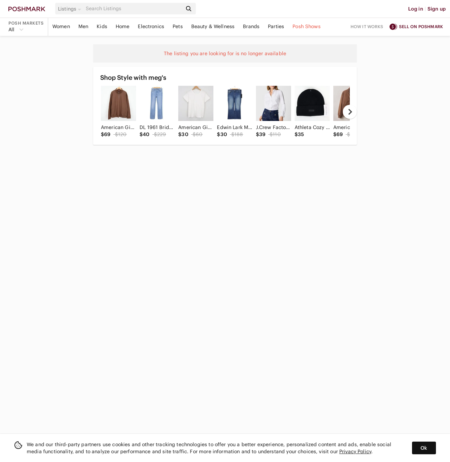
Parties (276, 26)
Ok (423, 448)
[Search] (133, 8)
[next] (350, 112)
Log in (415, 9)
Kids (102, 26)
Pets (178, 26)
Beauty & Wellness (213, 26)
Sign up (437, 9)
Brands (251, 26)
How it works (367, 26)
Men (83, 26)
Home (123, 26)
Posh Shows (306, 26)
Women (61, 26)
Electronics (151, 26)
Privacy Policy (355, 451)
